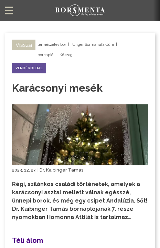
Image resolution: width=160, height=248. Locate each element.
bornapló (45, 55)
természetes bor (52, 44)
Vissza (23, 45)
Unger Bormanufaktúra (93, 44)
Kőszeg (66, 55)
